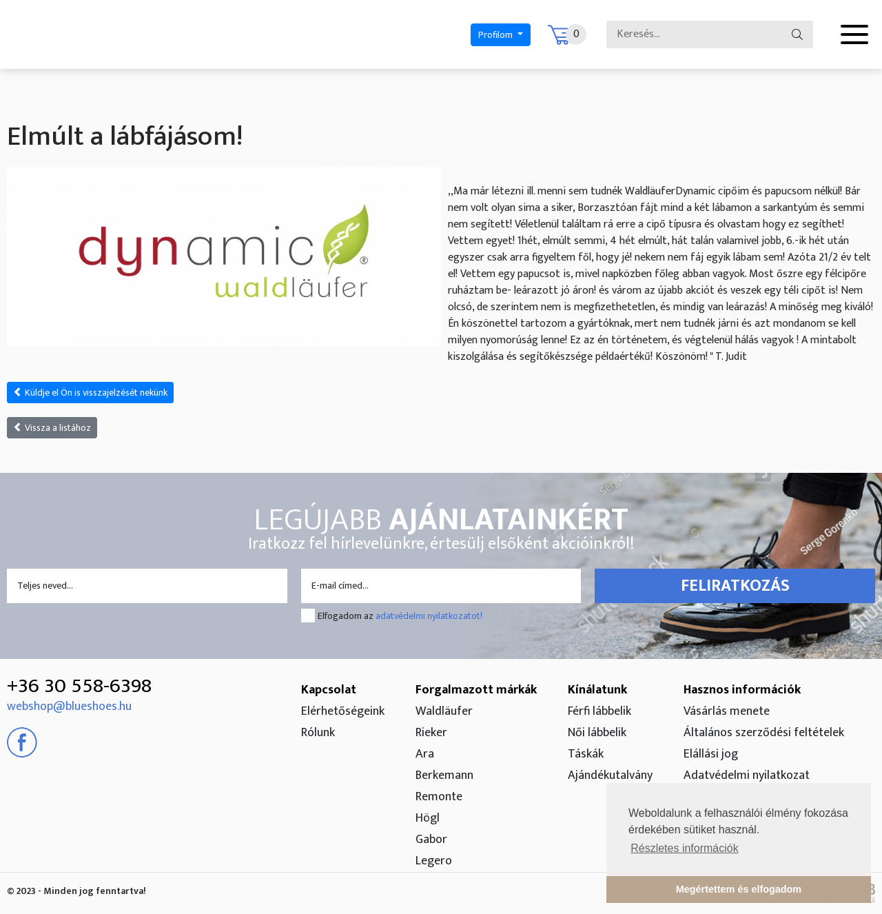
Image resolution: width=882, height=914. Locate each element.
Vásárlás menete (727, 711)
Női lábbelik (597, 732)
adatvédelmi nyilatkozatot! (429, 616)
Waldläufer (444, 711)
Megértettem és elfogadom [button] (738, 889)
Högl (428, 818)
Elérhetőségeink (342, 711)
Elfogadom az (400, 616)
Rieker (431, 732)
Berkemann (444, 775)
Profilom (496, 35)
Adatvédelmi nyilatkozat (747, 775)
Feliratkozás (735, 586)
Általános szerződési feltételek (764, 732)
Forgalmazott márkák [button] (476, 690)
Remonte (439, 796)
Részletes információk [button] (684, 848)
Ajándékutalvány (610, 775)
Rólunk (318, 732)
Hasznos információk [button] (742, 690)
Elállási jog (711, 754)
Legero (434, 861)
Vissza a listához (52, 428)
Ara (425, 754)
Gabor (431, 839)
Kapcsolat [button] (328, 690)
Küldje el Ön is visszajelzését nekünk (90, 392)
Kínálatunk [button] (597, 690)
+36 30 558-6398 (79, 686)
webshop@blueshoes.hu (69, 706)
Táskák (586, 754)
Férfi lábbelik (599, 711)
